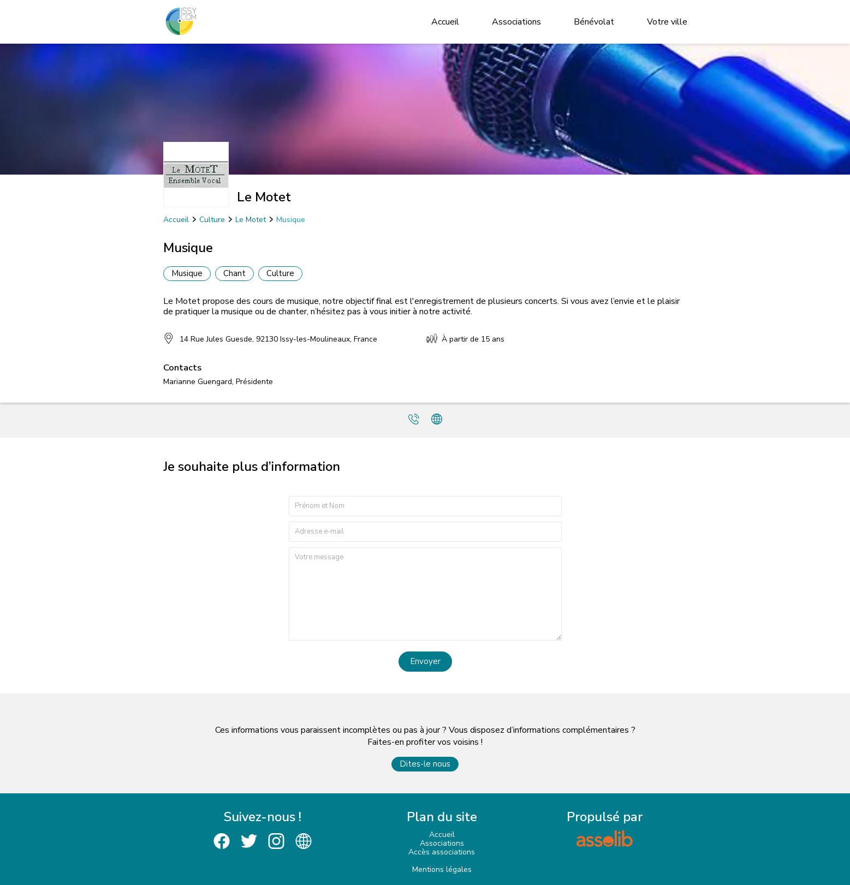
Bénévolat (594, 22)
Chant (234, 273)
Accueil (445, 22)
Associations (516, 22)
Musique (290, 219)
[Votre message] (425, 594)
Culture (212, 219)
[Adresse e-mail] (425, 532)
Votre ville (667, 22)
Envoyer (425, 661)
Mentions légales (442, 869)
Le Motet (250, 219)
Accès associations (441, 852)
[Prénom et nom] (425, 506)
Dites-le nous (425, 763)
